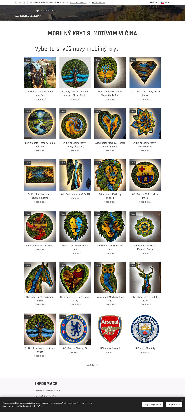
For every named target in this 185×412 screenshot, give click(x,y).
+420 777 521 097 (98, 2)
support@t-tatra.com (78, 2)
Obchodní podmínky (45, 396)
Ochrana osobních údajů (47, 390)
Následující (91, 365)
